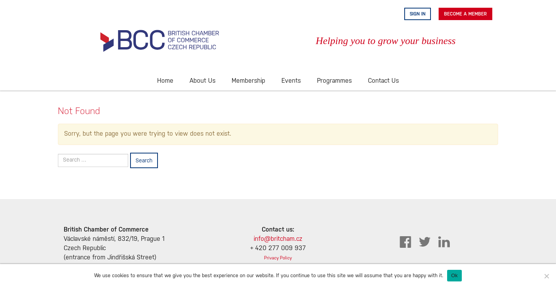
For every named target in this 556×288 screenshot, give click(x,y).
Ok (454, 275)
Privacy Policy (278, 258)
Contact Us (383, 81)
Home (165, 81)
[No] (546, 276)
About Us (202, 81)
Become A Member (465, 14)
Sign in (417, 14)
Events (291, 81)
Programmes (334, 81)
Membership (248, 81)
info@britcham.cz (278, 239)
